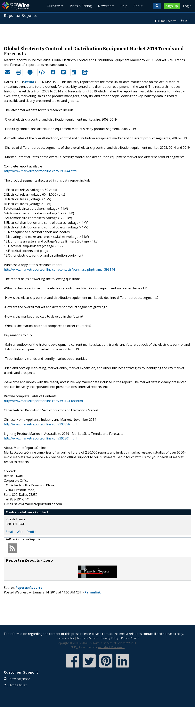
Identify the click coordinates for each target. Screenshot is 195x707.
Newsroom (106, 6)
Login (187, 6)
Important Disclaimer (111, 647)
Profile (31, 532)
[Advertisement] (98, 33)
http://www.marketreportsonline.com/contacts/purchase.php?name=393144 (59, 269)
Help (123, 6)
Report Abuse (130, 638)
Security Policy (65, 638)
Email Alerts (167, 21)
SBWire (15, 6)
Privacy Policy (110, 638)
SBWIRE (29, 82)
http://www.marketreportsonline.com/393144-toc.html (43, 401)
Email (9, 532)
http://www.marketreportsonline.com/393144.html (40, 171)
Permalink (93, 592)
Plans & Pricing (81, 6)
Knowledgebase (19, 679)
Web (20, 532)
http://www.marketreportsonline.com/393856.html (40, 424)
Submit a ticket (17, 685)
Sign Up (172, 6)
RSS (187, 21)
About (138, 6)
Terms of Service (88, 638)
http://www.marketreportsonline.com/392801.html (40, 438)
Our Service (55, 6)
